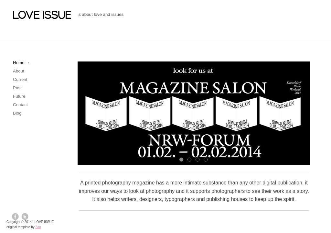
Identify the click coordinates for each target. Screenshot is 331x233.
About (18, 71)
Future (19, 96)
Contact (20, 104)
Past (17, 87)
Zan (38, 227)
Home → (21, 62)
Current (20, 79)
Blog (17, 113)
